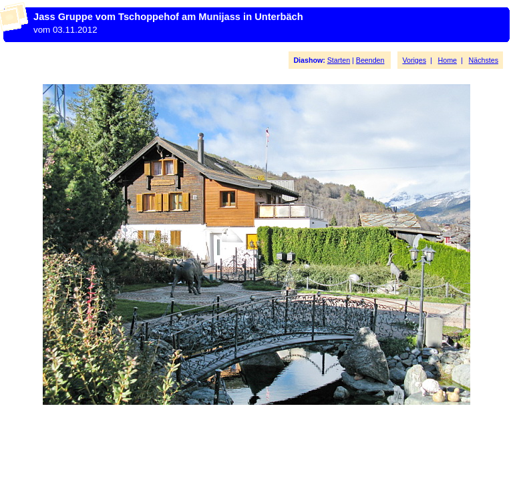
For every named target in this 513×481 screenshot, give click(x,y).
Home (447, 60)
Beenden (370, 60)
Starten (338, 60)
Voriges (414, 60)
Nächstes (483, 60)
